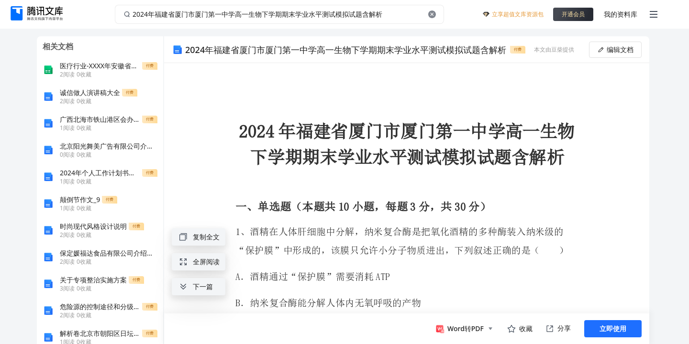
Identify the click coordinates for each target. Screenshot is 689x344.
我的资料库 (620, 14)
